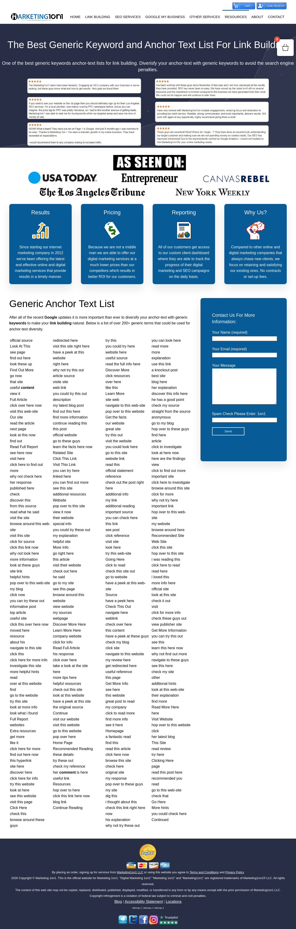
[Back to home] (37, 17)
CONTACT (276, 17)
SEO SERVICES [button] (128, 17)
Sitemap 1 (137, 908)
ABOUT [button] (257, 17)
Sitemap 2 (148, 908)
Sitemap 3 (159, 908)
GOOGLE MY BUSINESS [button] (165, 17)
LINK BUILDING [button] (97, 17)
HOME (75, 17)
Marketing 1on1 (45, 878)
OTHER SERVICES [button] (205, 17)
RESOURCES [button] (236, 17)
